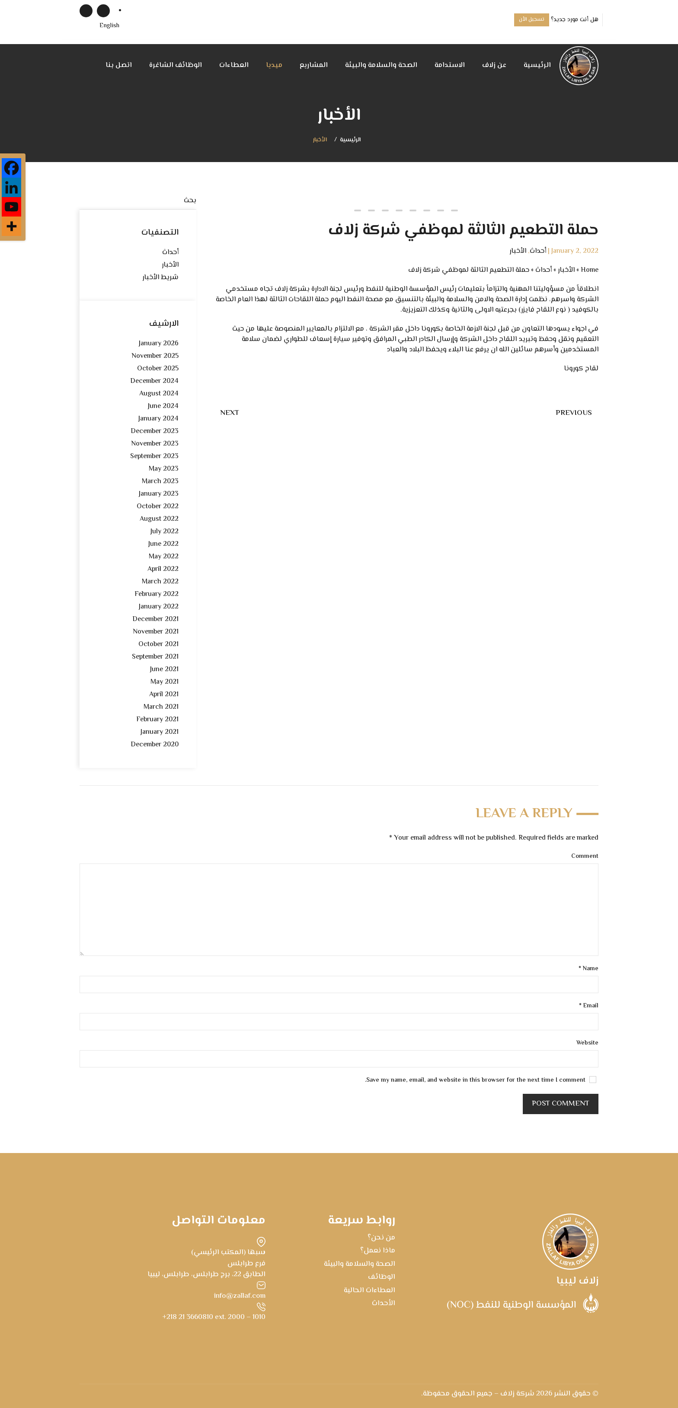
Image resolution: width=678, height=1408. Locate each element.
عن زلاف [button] (494, 65)
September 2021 (155, 657)
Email (588, 1006)
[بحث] (138, 201)
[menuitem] (109, 26)
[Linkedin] (11, 187)
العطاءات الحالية (369, 1290)
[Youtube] (11, 207)
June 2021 (164, 669)
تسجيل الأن (531, 20)
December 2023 (155, 431)
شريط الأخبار (160, 277)
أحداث (538, 251)
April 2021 (164, 694)
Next (229, 413)
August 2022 (159, 519)
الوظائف (381, 1277)
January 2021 (160, 732)
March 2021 (161, 707)
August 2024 (159, 394)
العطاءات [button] (234, 65)
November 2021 (156, 632)
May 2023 (164, 469)
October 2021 (158, 644)
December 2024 (154, 381)
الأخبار (320, 140)
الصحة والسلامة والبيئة (381, 65)
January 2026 (159, 343)
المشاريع (314, 65)
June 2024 (163, 406)
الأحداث (383, 1303)
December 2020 (155, 744)
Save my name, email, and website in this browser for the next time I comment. (480, 1080)
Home (589, 270)
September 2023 (154, 456)
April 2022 (163, 569)
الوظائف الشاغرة (175, 65)
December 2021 (155, 619)
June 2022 (163, 544)
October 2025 (158, 368)
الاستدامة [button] (450, 65)
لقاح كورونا (581, 369)
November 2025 (155, 356)
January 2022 (159, 607)
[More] (11, 226)
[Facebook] (11, 168)
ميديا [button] (274, 65)
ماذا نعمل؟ (377, 1250)
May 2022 (164, 556)
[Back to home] (579, 65)
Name (588, 969)
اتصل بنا (119, 65)
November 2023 (155, 444)
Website (587, 1043)
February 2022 (156, 594)
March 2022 (160, 582)
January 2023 (159, 494)
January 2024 (158, 419)
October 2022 (158, 506)
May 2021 (164, 682)
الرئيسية (537, 65)
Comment (584, 856)
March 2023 (160, 481)
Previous (574, 413)
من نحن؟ (381, 1237)
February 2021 (157, 719)
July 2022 (164, 531)
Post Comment (560, 1103)
